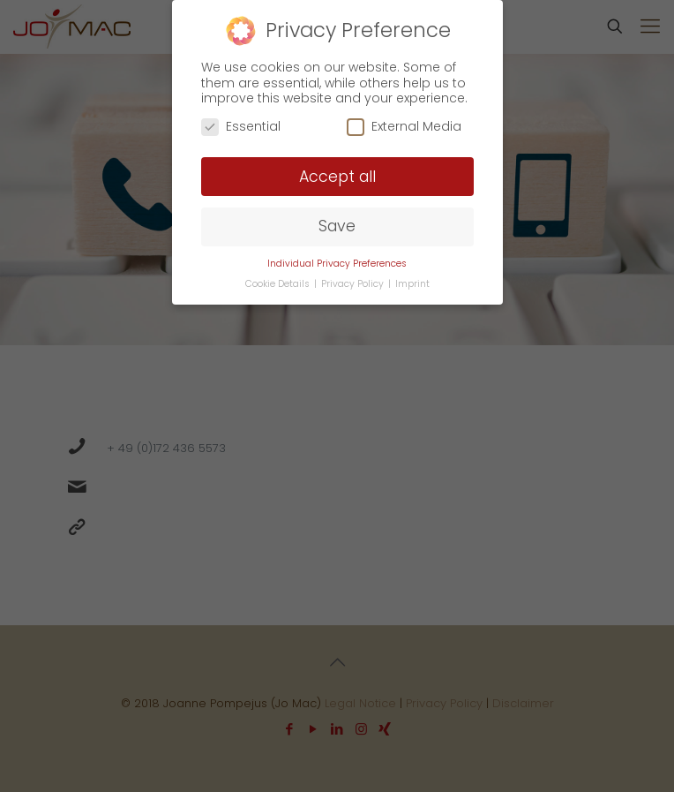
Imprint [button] (412, 283)
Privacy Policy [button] (353, 283)
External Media (404, 126)
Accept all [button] (337, 176)
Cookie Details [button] (278, 283)
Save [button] (337, 226)
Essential (241, 126)
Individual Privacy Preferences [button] (337, 263)
